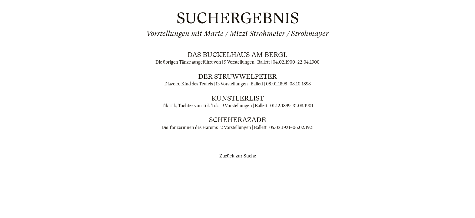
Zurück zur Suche (237, 156)
